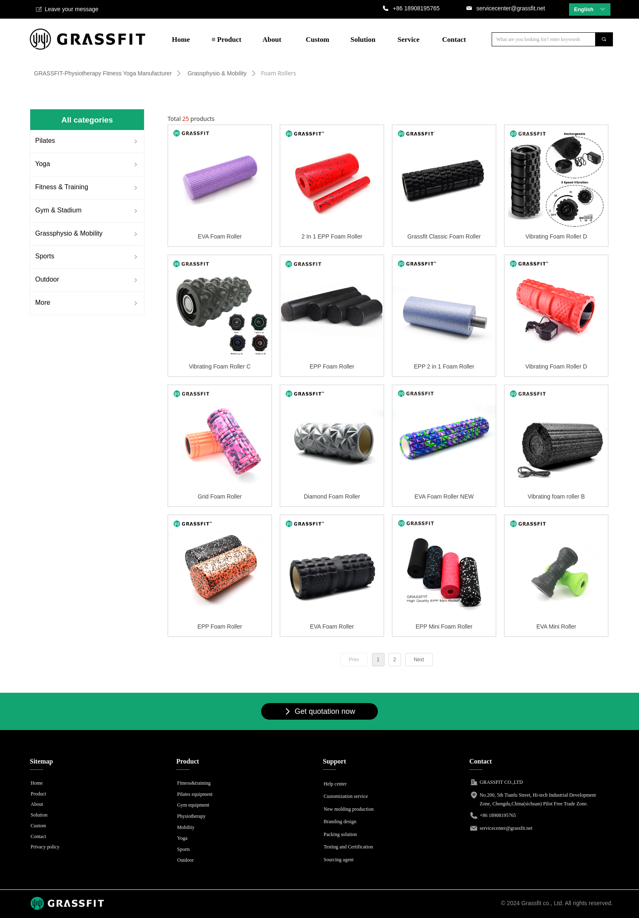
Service (409, 39)
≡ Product (226, 39)
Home (181, 39)
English (583, 9)
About (271, 39)
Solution (363, 39)
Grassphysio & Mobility (216, 73)
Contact (454, 39)
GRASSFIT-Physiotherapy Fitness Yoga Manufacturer (103, 73)
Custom (317, 39)
